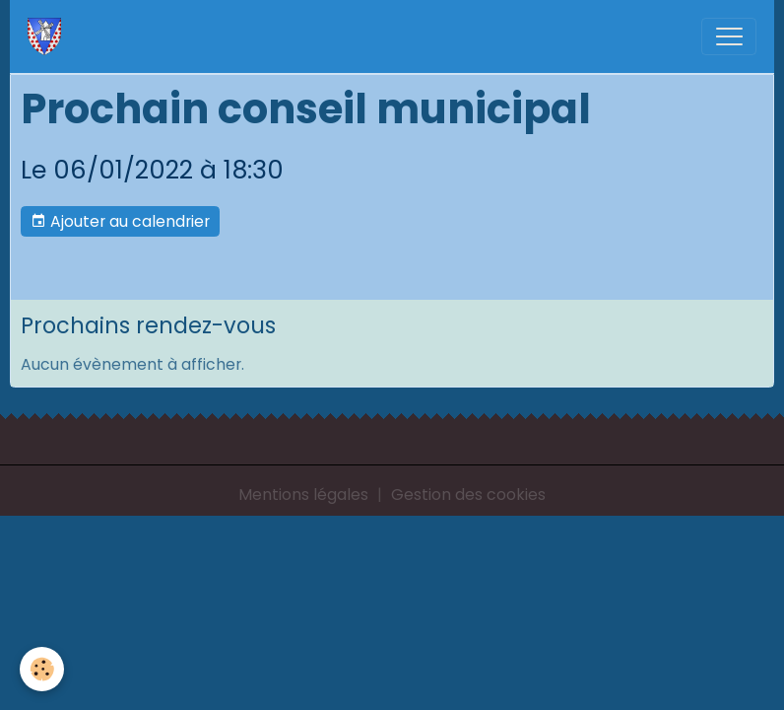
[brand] (49, 36)
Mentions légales (303, 494)
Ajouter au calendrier (120, 221)
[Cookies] (42, 669)
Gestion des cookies (468, 494)
